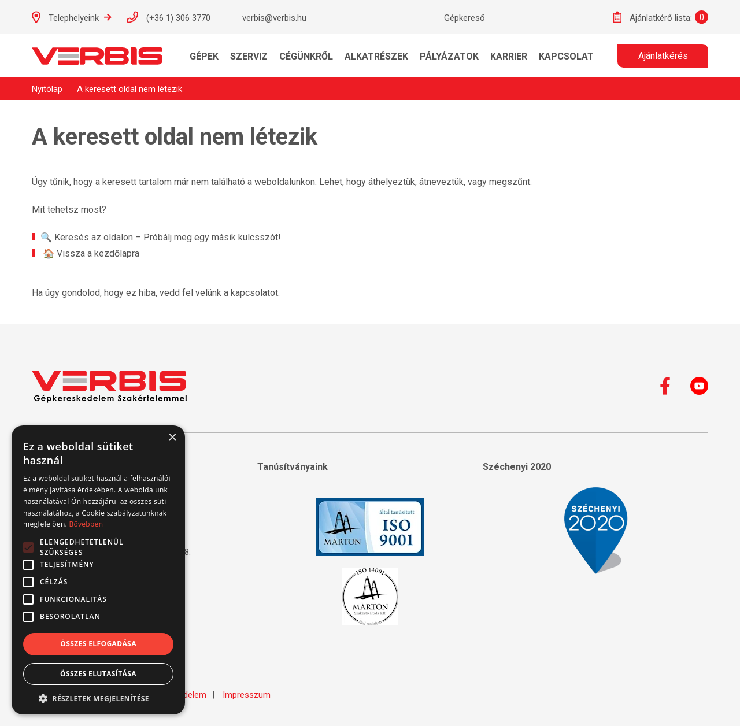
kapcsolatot (254, 292)
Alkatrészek (376, 56)
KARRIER (508, 56)
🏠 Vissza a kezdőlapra (91, 253)
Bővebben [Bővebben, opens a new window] (86, 524)
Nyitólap (47, 89)
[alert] (98, 569)
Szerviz (249, 56)
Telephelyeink (72, 17)
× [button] (172, 438)
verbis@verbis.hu (264, 17)
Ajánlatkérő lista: (652, 17)
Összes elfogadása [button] (98, 644)
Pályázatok (449, 56)
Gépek (204, 56)
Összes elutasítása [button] (98, 674)
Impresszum (247, 695)
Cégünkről (306, 56)
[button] (98, 697)
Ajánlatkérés (663, 55)
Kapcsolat (566, 56)
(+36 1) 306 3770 (168, 17)
